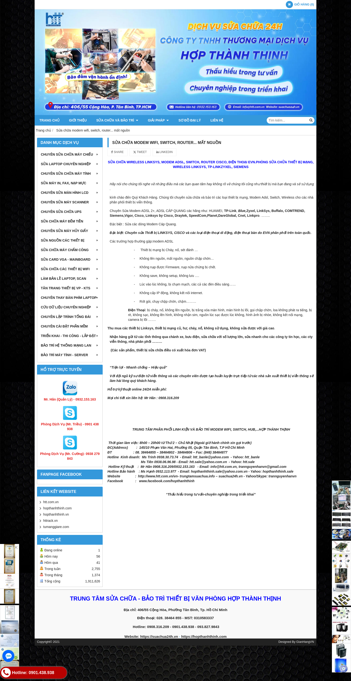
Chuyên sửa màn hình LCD (70, 193)
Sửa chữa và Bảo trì (117, 120)
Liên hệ (216, 120)
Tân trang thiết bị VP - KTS (70, 288)
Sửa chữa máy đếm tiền (70, 221)
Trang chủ (49, 120)
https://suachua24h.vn (159, 636)
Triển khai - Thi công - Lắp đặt (70, 336)
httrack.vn (50, 521)
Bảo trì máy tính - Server (70, 355)
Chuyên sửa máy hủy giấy (70, 231)
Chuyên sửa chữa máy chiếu (70, 154)
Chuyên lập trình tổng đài (70, 317)
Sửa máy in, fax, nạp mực (70, 183)
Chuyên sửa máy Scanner (70, 202)
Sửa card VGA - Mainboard (70, 259)
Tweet (140, 152)
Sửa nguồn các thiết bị (70, 240)
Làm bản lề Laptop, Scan (70, 278)
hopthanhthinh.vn (56, 514)
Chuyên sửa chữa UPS (70, 212)
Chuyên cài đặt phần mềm (70, 326)
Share (117, 152)
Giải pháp (158, 120)
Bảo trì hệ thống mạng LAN (70, 345)
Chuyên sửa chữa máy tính (70, 173)
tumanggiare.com (56, 527)
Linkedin (164, 152)
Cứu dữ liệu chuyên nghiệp (70, 307)
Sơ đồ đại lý (189, 120)
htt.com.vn (51, 502)
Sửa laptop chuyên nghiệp (70, 164)
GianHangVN (305, 642)
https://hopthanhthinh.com (204, 636)
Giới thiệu (78, 120)
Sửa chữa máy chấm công (70, 250)
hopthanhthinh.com (57, 508)
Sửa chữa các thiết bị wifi (70, 269)
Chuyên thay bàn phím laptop (70, 298)
